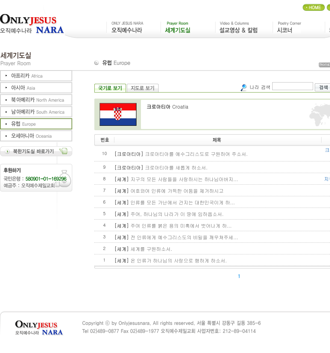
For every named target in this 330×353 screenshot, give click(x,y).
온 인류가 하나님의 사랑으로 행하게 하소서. (178, 260)
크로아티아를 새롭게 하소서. (176, 167)
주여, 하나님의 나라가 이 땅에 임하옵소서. (177, 213)
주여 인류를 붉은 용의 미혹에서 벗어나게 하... (181, 225)
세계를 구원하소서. (151, 248)
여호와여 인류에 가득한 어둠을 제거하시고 (177, 190)
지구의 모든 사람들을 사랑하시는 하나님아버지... (184, 178)
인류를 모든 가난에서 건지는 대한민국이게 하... (182, 202)
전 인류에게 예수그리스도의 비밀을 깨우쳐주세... (184, 237)
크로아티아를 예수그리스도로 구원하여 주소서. (196, 153)
